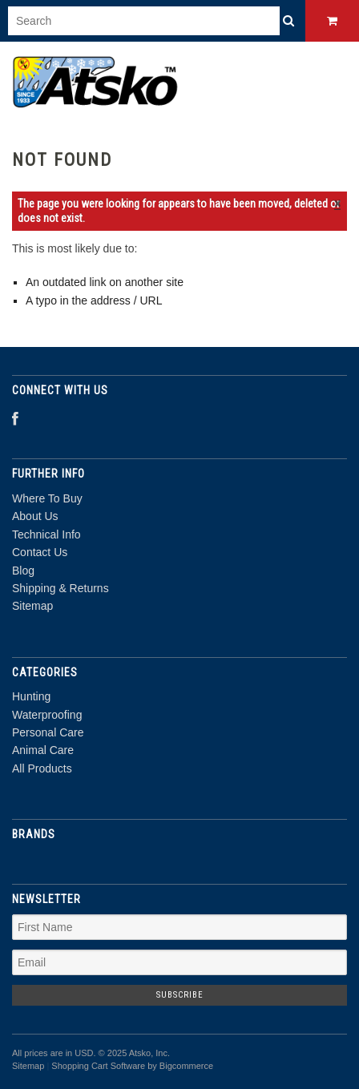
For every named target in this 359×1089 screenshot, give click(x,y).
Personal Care (48, 732)
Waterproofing (47, 714)
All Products (42, 768)
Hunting (31, 696)
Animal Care (43, 750)
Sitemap (32, 605)
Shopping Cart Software (98, 1066)
